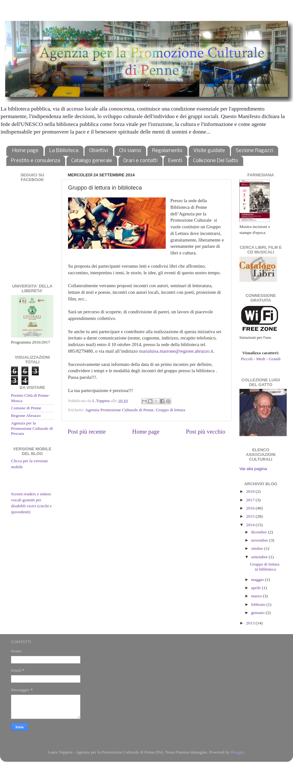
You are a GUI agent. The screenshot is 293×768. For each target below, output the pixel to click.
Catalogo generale (91, 160)
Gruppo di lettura (170, 409)
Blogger (237, 752)
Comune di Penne (26, 408)
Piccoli (247, 358)
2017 (251, 500)
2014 (251, 524)
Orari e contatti (140, 160)
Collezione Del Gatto (215, 160)
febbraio (258, 604)
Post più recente (87, 431)
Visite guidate (209, 150)
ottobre (257, 548)
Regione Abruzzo (26, 415)
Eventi (175, 160)
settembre (260, 557)
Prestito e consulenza (35, 160)
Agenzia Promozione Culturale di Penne (119, 409)
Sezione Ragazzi (254, 150)
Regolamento (167, 150)
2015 (251, 516)
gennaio (258, 612)
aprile (256, 587)
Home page (25, 150)
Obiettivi (98, 150)
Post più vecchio (205, 431)
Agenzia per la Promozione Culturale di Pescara (32, 428)
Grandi (275, 358)
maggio (258, 579)
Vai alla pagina (253, 468)
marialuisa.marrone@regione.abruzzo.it (176, 351)
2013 (251, 623)
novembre (260, 540)
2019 (251, 491)
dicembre (259, 532)
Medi (260, 358)
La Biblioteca (63, 150)
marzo (257, 596)
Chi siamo (130, 150)
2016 (251, 508)
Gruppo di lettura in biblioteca (264, 567)
